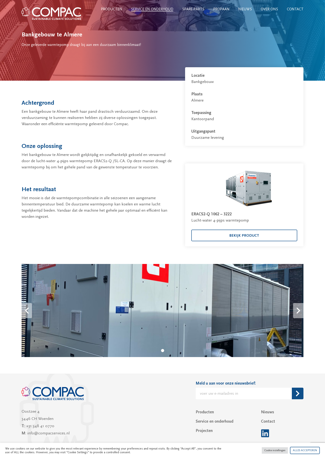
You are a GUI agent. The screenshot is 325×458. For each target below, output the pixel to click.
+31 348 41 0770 (40, 426)
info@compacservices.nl (48, 433)
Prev (27, 310)
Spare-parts (193, 9)
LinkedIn (265, 433)
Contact (295, 9)
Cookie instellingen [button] (274, 450)
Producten (111, 9)
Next (298, 310)
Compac (52, 13)
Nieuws (245, 9)
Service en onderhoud (152, 9)
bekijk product (244, 235)
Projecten (204, 430)
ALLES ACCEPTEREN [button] (305, 450)
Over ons (269, 9)
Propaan (221, 9)
